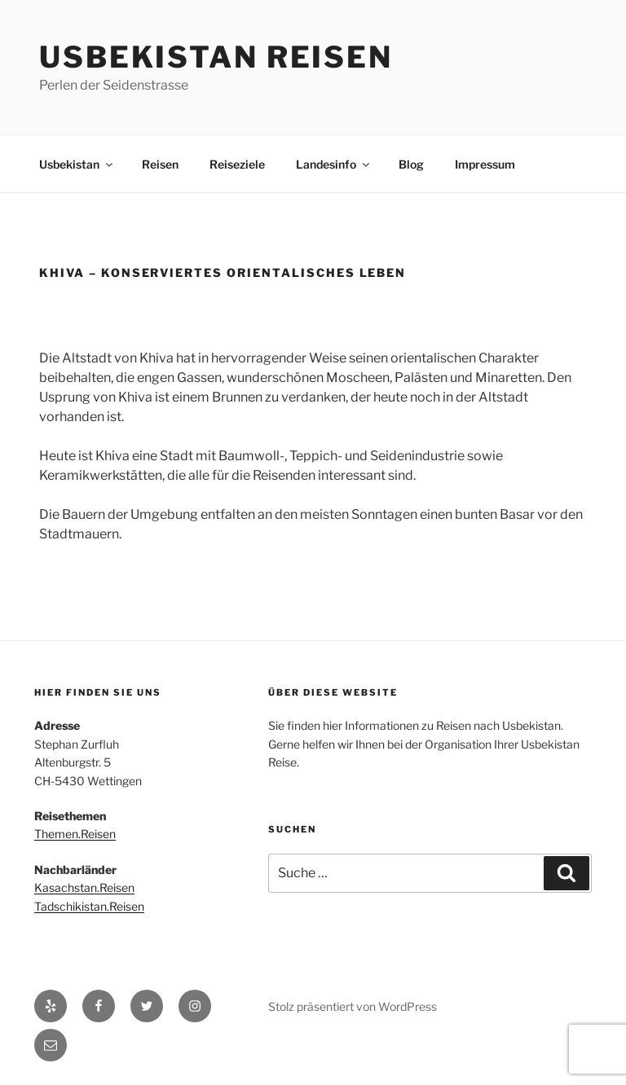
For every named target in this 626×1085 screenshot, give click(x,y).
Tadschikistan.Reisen (89, 906)
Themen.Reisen (75, 834)
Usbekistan (77, 164)
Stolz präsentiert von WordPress (352, 1006)
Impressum (485, 164)
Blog (411, 164)
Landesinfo (334, 164)
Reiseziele (237, 164)
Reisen (160, 164)
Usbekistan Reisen (216, 57)
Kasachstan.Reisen (84, 887)
